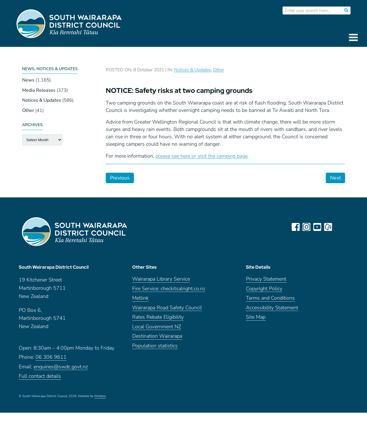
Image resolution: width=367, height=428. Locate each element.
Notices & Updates (41, 100)
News (28, 80)
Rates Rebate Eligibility (158, 317)
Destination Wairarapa (157, 336)
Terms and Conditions (270, 298)
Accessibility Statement (272, 307)
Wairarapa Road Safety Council (167, 307)
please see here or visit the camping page (201, 156)
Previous (120, 177)
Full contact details (40, 376)
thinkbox (100, 396)
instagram (306, 227)
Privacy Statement (266, 279)
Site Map (256, 317)
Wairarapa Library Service (161, 279)
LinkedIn (339, 227)
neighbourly (328, 227)
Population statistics (155, 346)
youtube (317, 227)
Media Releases (38, 90)
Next (335, 177)
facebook (296, 227)
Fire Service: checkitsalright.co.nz (168, 288)
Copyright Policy (264, 288)
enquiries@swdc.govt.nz (61, 367)
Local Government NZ (156, 326)
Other (28, 110)
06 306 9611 (51, 357)
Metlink (140, 298)
